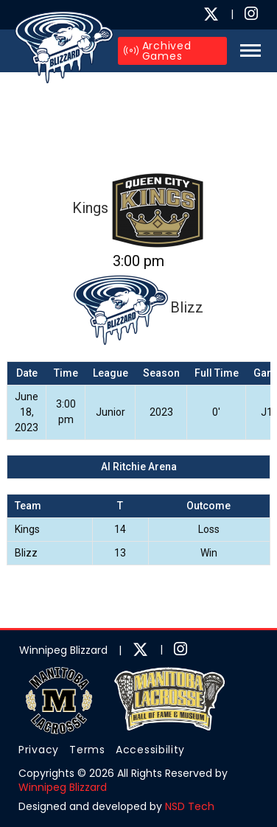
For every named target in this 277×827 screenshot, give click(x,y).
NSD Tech (189, 806)
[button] (246, 50)
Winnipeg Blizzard (62, 787)
